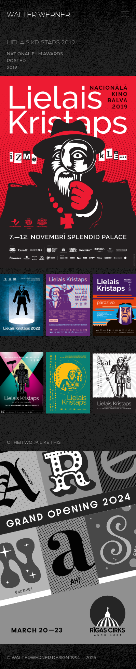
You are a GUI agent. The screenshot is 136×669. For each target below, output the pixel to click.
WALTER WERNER (38, 14)
